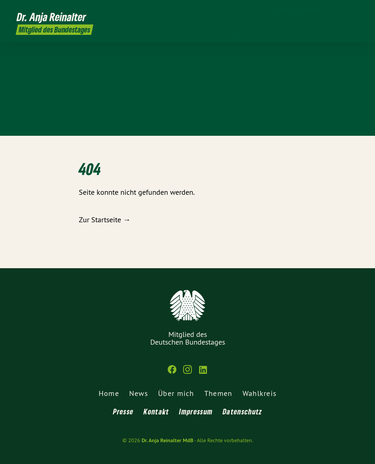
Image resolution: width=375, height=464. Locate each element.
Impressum (196, 411)
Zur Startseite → (104, 219)
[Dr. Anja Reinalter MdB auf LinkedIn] (353, 9)
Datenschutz (242, 411)
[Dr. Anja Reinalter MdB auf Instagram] (343, 9)
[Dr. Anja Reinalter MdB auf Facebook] (333, 9)
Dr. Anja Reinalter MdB (167, 440)
